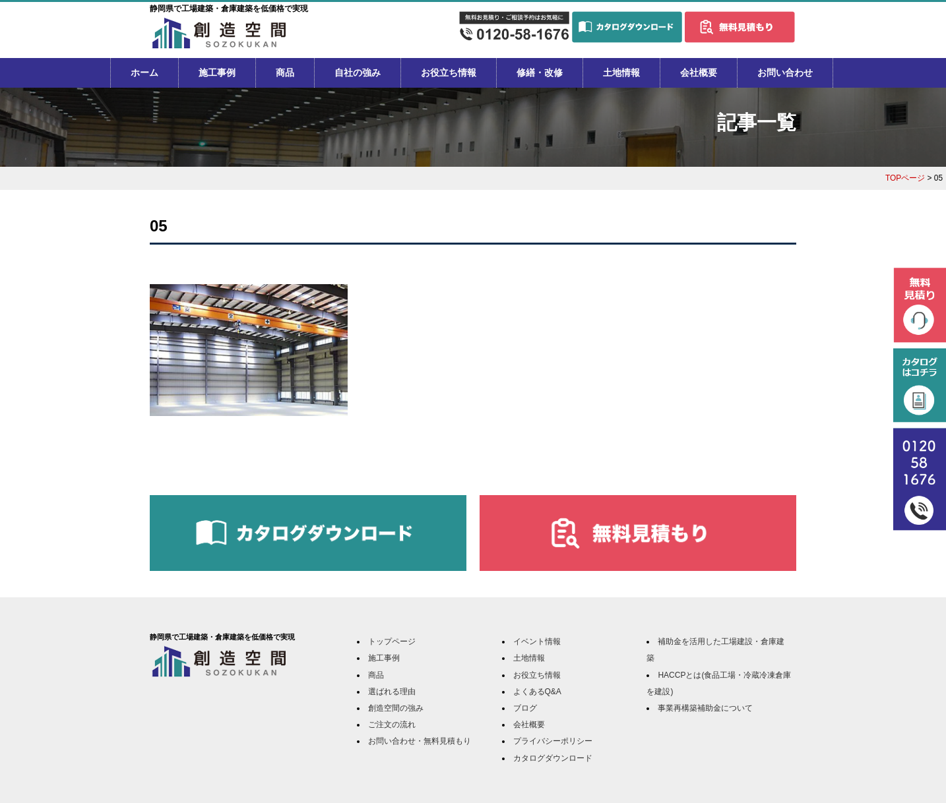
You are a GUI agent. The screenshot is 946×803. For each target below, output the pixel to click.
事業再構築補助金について (705, 708)
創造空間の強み (396, 708)
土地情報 (621, 72)
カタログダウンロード (552, 758)
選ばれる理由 (392, 691)
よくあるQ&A (537, 691)
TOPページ (905, 178)
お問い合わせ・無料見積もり (419, 741)
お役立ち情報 (448, 72)
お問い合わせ (785, 72)
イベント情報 (537, 641)
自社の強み (357, 72)
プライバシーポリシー (552, 741)
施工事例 (217, 72)
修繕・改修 (540, 72)
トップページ (392, 641)
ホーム (144, 72)
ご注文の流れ (392, 724)
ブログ (525, 708)
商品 (285, 72)
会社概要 (698, 72)
